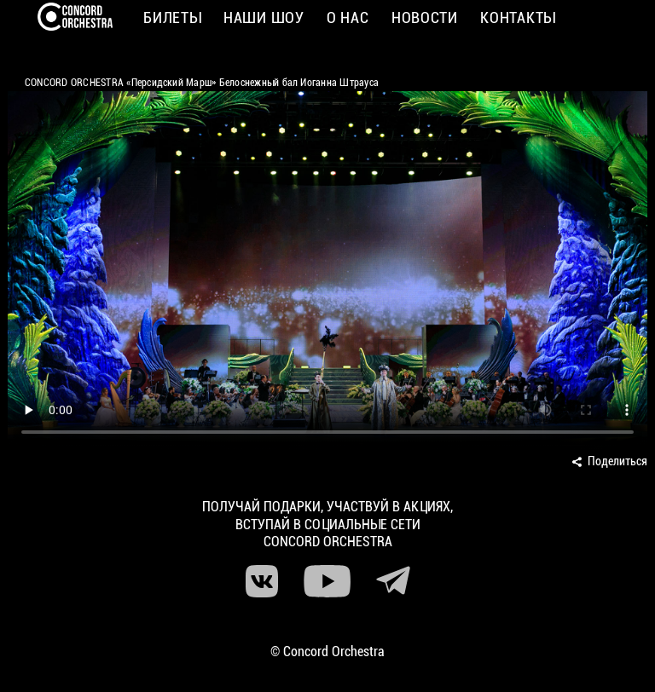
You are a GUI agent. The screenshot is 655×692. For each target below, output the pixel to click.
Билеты (171, 17)
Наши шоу (263, 17)
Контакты (517, 17)
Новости (424, 17)
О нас (348, 17)
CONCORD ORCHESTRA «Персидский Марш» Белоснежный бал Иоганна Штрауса (202, 83)
